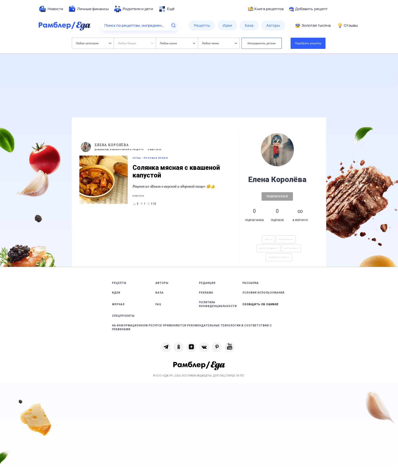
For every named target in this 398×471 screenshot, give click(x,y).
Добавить (308, 8)
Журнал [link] (118, 304)
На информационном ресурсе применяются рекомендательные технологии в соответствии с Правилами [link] (192, 327)
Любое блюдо (135, 43)
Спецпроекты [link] (123, 315)
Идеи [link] (116, 292)
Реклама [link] (206, 292)
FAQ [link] (158, 304)
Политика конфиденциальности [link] (218, 304)
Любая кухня (177, 43)
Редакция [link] (207, 283)
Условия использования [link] (264, 292)
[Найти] (173, 25)
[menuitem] (51, 9)
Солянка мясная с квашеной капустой (176, 171)
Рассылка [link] (251, 283)
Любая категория (93, 43)
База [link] (159, 292)
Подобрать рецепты (308, 43)
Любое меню (219, 43)
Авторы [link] (161, 283)
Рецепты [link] (119, 283)
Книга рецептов (266, 8)
